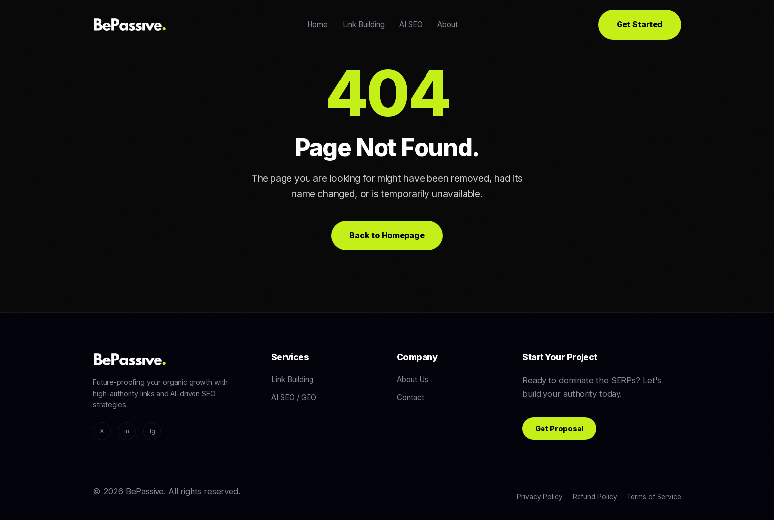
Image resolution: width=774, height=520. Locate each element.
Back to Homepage (386, 235)
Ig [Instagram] (152, 431)
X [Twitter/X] (102, 431)
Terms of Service (654, 497)
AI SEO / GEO (293, 397)
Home (317, 24)
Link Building (364, 24)
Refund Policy (595, 497)
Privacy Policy (540, 497)
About (447, 24)
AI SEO (411, 24)
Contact (410, 397)
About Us (412, 379)
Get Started (640, 24)
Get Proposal (559, 428)
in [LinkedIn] (126, 431)
